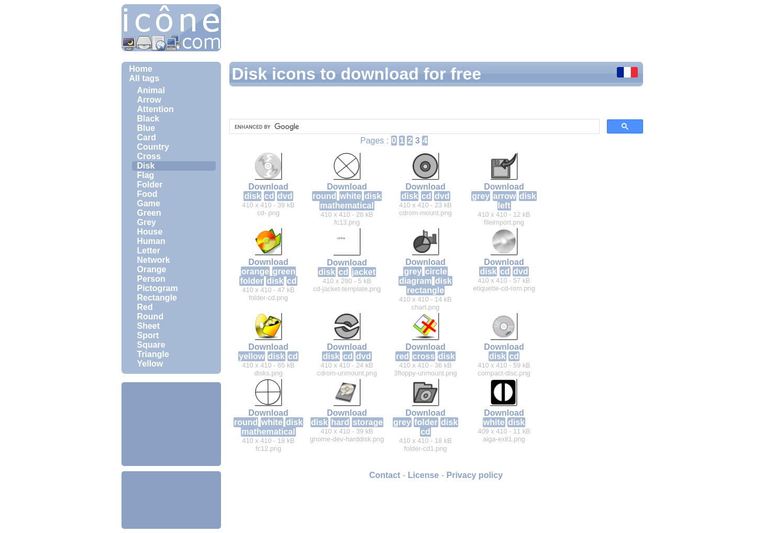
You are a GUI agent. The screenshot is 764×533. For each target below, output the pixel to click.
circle (436, 271)
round (324, 196)
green (284, 271)
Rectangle (157, 297)
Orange (152, 269)
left (504, 205)
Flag (145, 175)
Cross (149, 156)
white (350, 196)
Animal (151, 90)
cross (424, 356)
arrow (504, 196)
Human (151, 241)
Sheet (148, 325)
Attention (155, 109)
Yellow (150, 363)
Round (150, 316)
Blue (146, 128)
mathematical (346, 205)
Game (148, 203)
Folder (150, 184)
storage (367, 422)
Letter (148, 250)
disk (252, 196)
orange (255, 271)
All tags (144, 78)
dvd (285, 196)
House (150, 231)
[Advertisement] (171, 424)
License (423, 475)
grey (481, 196)
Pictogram (157, 288)
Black (148, 118)
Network (153, 260)
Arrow (149, 99)
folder (251, 280)
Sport (148, 335)
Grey (146, 222)
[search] (413, 126)
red (402, 356)
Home (140, 68)
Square (151, 344)
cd (269, 196)
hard (340, 422)
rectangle (425, 290)
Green (149, 212)
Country (153, 146)
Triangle (153, 354)
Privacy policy (474, 475)
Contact (385, 475)
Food (147, 194)
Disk (146, 165)
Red (145, 307)
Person (151, 278)
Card (146, 137)
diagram (415, 280)
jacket (363, 272)
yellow (251, 356)
